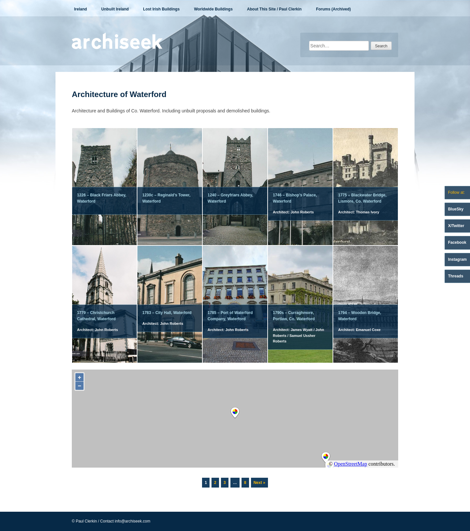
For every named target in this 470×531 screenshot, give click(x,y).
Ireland (80, 9)
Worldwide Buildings (213, 9)
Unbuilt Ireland (115, 9)
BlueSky (455, 209)
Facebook (457, 242)
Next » (259, 482)
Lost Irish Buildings (161, 9)
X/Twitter (456, 226)
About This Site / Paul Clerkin (274, 9)
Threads (455, 276)
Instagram (457, 259)
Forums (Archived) (333, 9)
